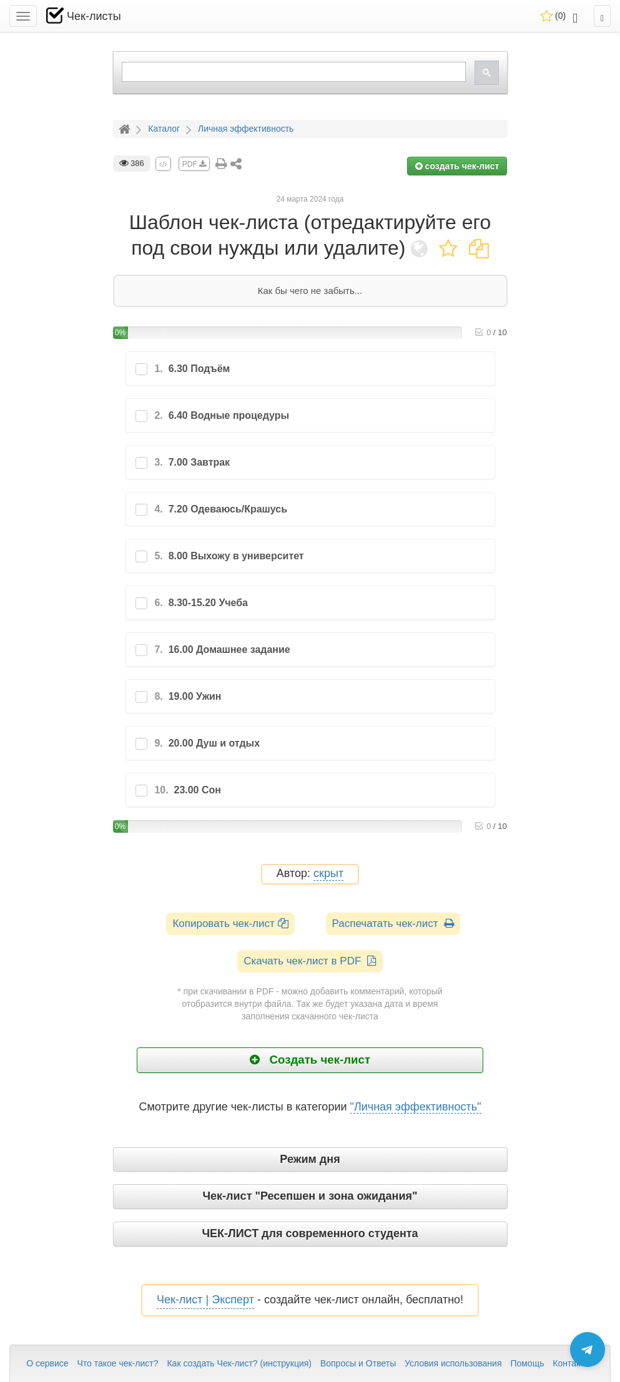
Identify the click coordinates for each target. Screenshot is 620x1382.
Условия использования (453, 1363)
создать (457, 166)
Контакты (571, 1363)
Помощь (527, 1363)
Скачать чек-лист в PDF (310, 961)
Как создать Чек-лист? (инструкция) (239, 1363)
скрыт (328, 874)
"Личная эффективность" (415, 1106)
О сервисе (47, 1363)
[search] (292, 72)
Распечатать (393, 923)
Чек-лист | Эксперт (205, 1299)
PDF (194, 164)
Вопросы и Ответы (358, 1363)
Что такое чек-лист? (117, 1363)
